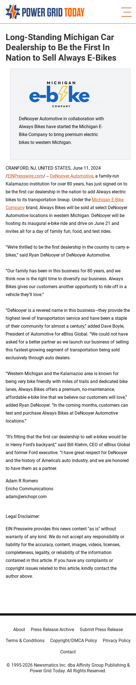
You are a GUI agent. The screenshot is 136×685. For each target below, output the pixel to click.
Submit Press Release (101, 629)
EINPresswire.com (25, 176)
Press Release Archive (52, 629)
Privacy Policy (117, 640)
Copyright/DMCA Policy (73, 640)
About (19, 629)
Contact (68, 652)
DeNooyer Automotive (71, 176)
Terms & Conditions (25, 640)
